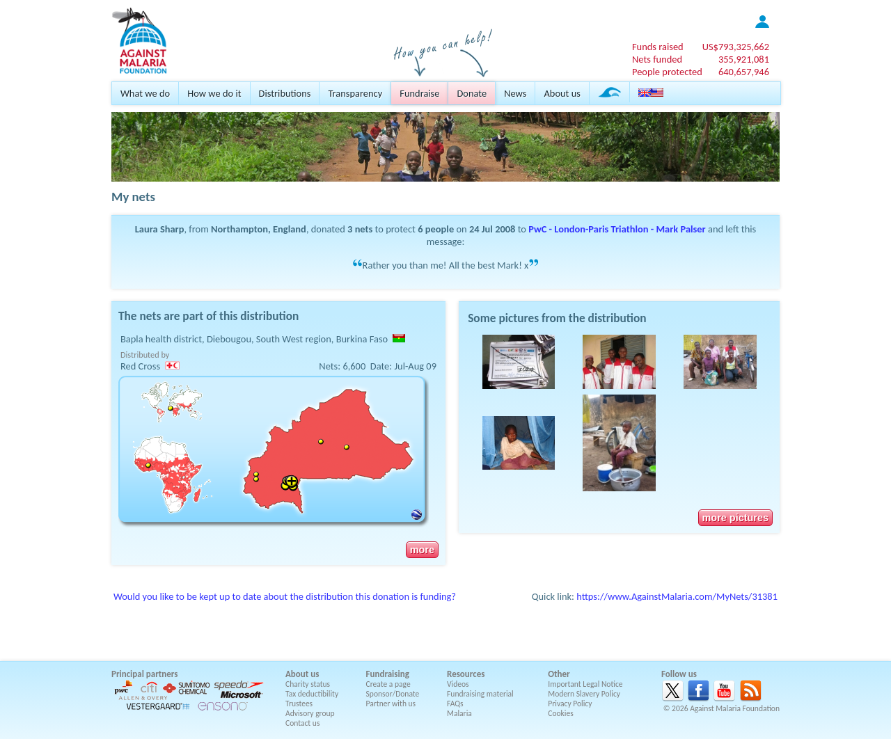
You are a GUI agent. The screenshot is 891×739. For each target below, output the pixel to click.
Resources (465, 674)
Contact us (302, 723)
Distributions (285, 93)
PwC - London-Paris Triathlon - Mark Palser (616, 229)
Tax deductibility (311, 694)
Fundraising (387, 674)
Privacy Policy (570, 703)
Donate (472, 93)
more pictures (735, 517)
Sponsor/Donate (393, 694)
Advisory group (310, 713)
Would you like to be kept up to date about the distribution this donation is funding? (284, 596)
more (422, 549)
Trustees (299, 703)
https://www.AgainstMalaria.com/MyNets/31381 (677, 596)
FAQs (455, 703)
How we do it (214, 93)
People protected (667, 71)
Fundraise (419, 93)
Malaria (459, 713)
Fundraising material (480, 694)
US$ (735, 46)
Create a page (388, 684)
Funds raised (658, 46)
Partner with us (391, 703)
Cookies (561, 713)
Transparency (355, 93)
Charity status (307, 684)
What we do (145, 93)
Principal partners (144, 674)
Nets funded (657, 59)
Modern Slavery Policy (584, 694)
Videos (458, 684)
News (515, 93)
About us (562, 93)
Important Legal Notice (585, 684)
